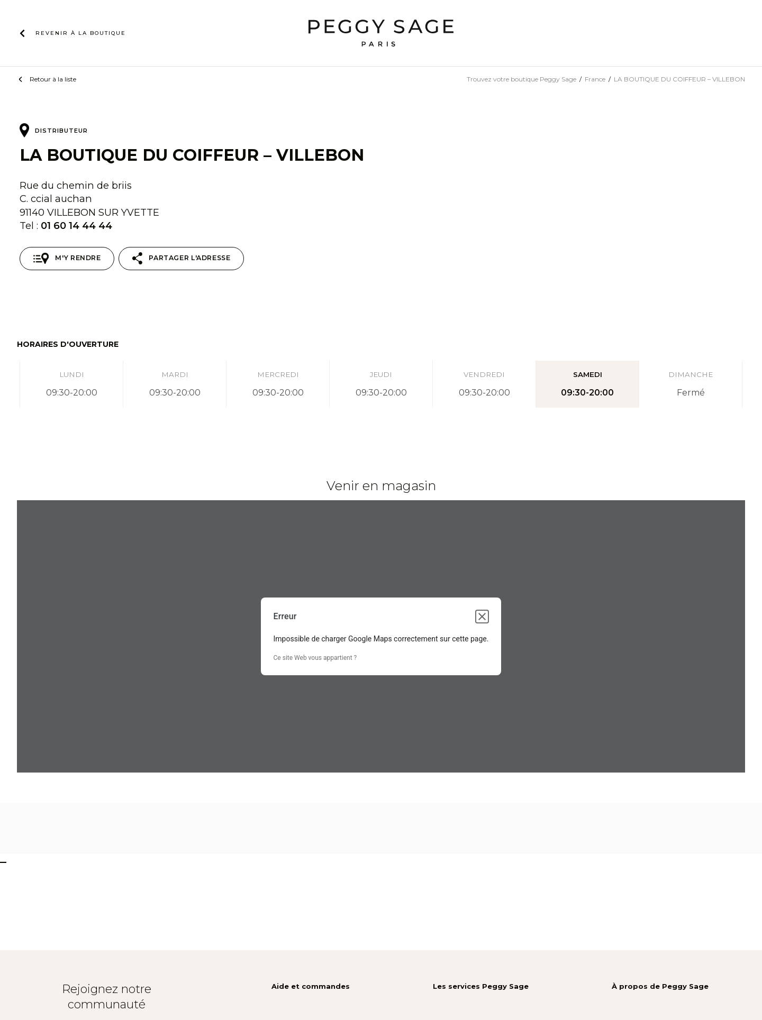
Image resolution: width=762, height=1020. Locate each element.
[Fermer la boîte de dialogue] (482, 616)
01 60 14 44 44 (76, 225)
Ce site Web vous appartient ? (315, 657)
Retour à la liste (53, 79)
